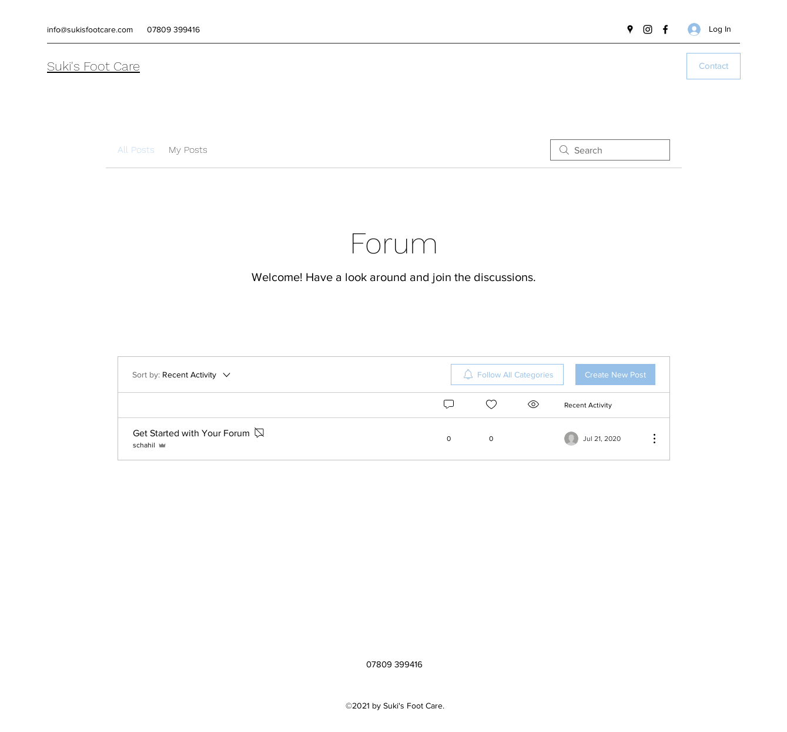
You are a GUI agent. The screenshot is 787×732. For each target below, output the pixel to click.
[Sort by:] (182, 374)
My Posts (188, 149)
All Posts (136, 149)
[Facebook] (665, 29)
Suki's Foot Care (93, 66)
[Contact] (713, 66)
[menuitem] (507, 374)
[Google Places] (630, 29)
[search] (610, 150)
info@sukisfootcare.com (90, 29)
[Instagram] (648, 29)
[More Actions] (648, 439)
